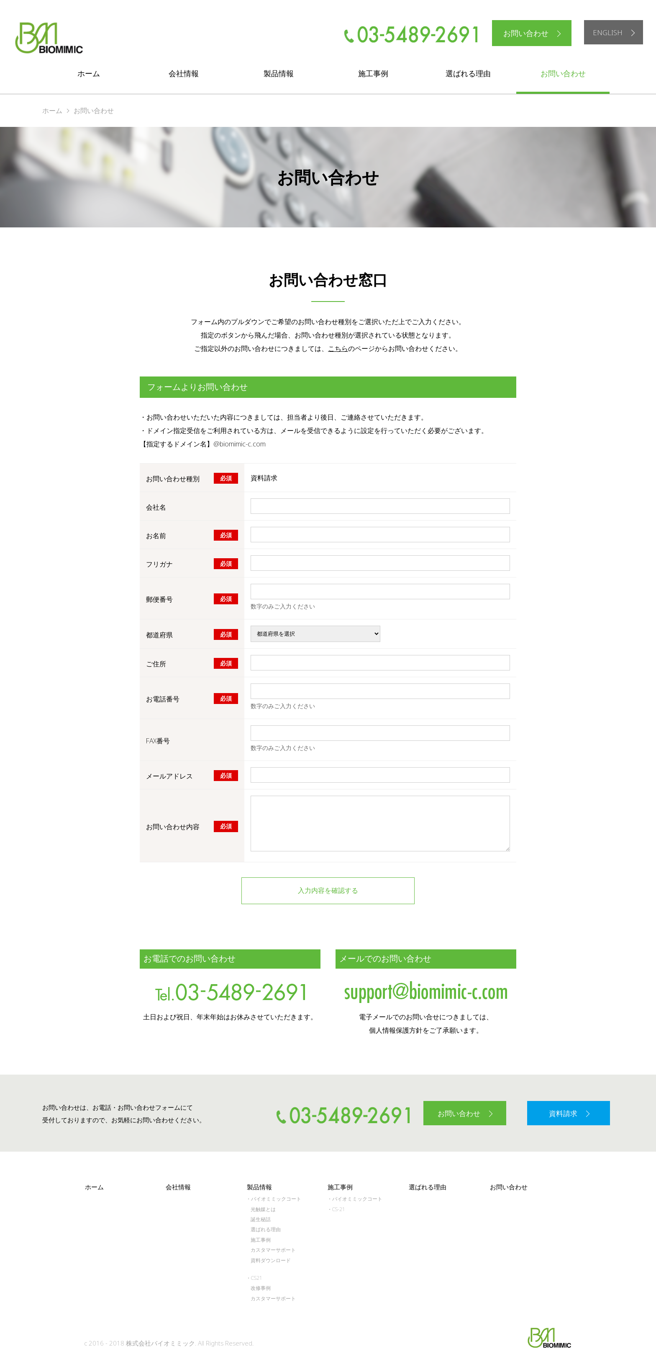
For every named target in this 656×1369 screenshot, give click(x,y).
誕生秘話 (261, 1217)
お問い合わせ (522, 33)
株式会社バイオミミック (48, 38)
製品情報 (279, 73)
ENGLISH (605, 33)
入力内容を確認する (328, 890)
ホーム (88, 73)
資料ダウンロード (271, 1257)
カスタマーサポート (273, 1247)
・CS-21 (336, 1206)
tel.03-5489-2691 (230, 990)
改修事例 (261, 1285)
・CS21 (254, 1275)
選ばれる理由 (468, 73)
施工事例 (373, 73)
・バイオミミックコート (273, 1196)
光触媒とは (263, 1206)
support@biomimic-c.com (425, 990)
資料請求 (563, 1111)
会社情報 (184, 73)
